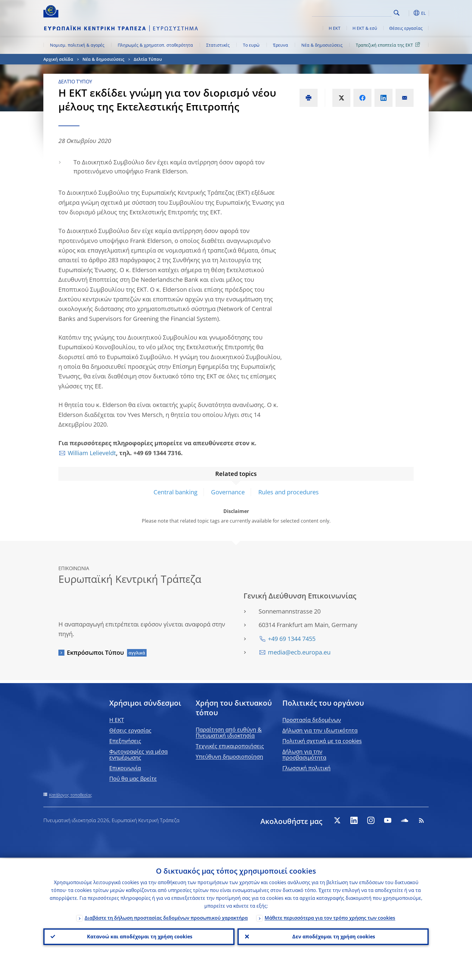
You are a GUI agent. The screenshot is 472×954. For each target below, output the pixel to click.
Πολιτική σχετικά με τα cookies (322, 740)
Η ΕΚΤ (334, 28)
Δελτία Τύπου (148, 59)
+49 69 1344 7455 (291, 639)
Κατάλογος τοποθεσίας (70, 795)
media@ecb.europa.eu (299, 652)
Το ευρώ (251, 45)
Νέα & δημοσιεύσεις (322, 45)
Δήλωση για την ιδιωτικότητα (320, 730)
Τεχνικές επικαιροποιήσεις (230, 746)
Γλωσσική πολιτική (306, 768)
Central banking (175, 492)
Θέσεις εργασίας (406, 28)
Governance (228, 492)
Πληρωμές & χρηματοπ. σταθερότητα (155, 45)
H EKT (116, 719)
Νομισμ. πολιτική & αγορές (77, 45)
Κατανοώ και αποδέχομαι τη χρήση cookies (139, 936)
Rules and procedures (288, 492)
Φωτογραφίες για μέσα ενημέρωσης (138, 754)
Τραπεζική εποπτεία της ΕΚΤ (389, 45)
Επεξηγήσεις (125, 740)
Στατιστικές (218, 45)
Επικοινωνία (125, 768)
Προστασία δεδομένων (311, 719)
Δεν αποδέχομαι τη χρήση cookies (333, 936)
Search (397, 13)
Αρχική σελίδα (58, 59)
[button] (408, 13)
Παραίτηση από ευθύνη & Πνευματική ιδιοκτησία (229, 732)
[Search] (361, 12)
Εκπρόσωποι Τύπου (95, 652)
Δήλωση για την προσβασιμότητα (304, 754)
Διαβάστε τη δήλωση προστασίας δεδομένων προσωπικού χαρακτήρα (166, 917)
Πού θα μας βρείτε (133, 778)
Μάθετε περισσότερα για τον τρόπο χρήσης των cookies (330, 917)
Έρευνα (280, 45)
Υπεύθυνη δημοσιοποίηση (229, 756)
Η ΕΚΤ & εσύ (364, 28)
